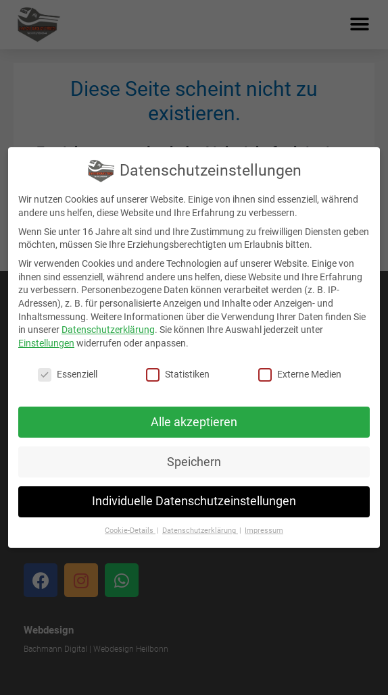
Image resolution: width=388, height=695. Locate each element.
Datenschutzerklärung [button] (200, 530)
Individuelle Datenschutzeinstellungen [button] (194, 501)
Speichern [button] (194, 462)
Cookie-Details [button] (130, 530)
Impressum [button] (264, 530)
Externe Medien (299, 374)
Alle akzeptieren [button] (194, 422)
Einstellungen (46, 343)
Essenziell (67, 374)
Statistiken (178, 374)
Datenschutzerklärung (108, 329)
